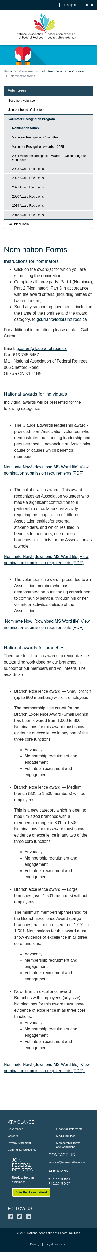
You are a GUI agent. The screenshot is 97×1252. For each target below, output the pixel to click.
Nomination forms (25, 128)
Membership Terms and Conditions (68, 1145)
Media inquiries (66, 1135)
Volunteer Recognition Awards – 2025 (38, 147)
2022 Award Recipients (28, 178)
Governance (15, 1129)
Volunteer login (18, 224)
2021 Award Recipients (28, 187)
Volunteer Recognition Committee (35, 137)
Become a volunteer (22, 100)
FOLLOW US (20, 1208)
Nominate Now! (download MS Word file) (41, 467)
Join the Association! (31, 1192)
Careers (13, 1135)
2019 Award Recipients (28, 205)
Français (70, 5)
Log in (88, 5)
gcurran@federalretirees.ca (62, 319)
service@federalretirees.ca (67, 1162)
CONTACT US (62, 1155)
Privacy (35, 1244)
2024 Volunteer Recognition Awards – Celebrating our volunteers (49, 157)
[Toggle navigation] (11, 5)
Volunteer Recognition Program (62, 71)
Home (8, 71)
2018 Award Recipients (28, 215)
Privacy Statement (19, 1142)
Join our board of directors (26, 110)
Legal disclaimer (56, 1244)
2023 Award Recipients (28, 169)
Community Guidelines (22, 1149)
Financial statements (69, 1129)
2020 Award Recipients (28, 196)
